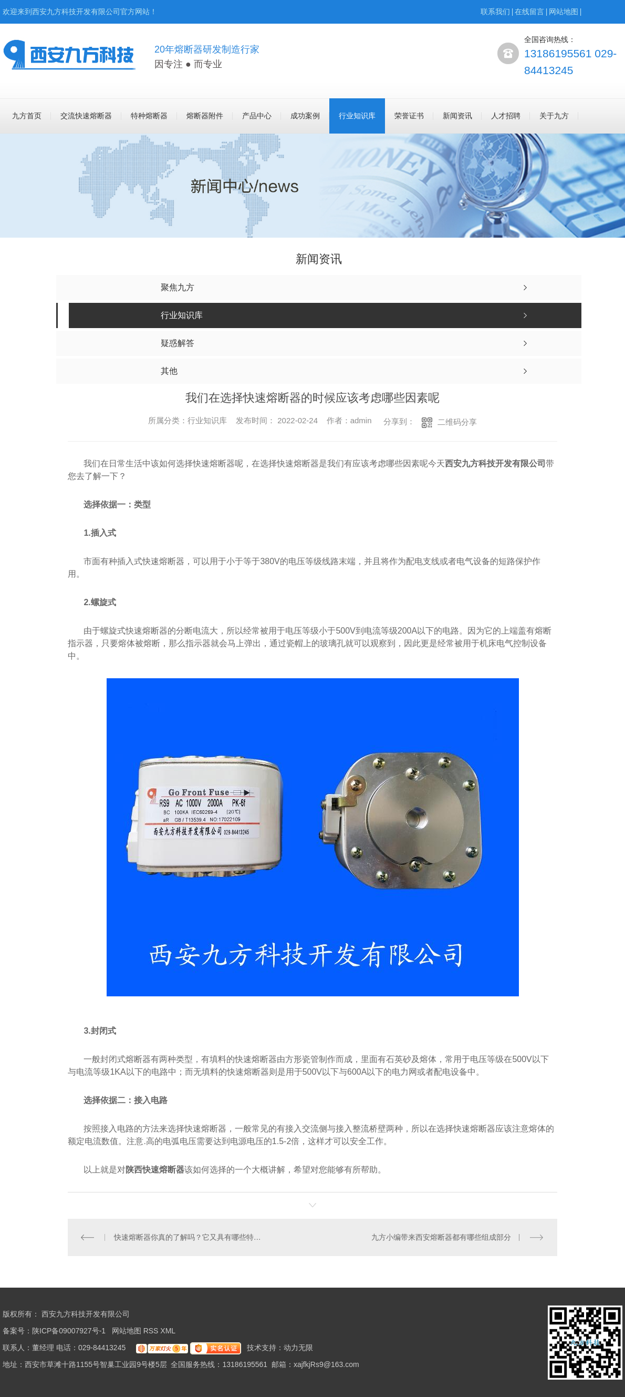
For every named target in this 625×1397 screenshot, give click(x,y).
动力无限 (298, 1347)
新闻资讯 (457, 115)
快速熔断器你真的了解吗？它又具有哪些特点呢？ (190, 1237)
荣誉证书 (409, 115)
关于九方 (554, 115)
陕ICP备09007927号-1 (69, 1331)
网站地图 (563, 11)
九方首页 (26, 115)
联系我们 (495, 11)
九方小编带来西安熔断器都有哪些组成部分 (441, 1237)
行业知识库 (357, 115)
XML (168, 1331)
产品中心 (257, 115)
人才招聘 (505, 115)
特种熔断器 (149, 115)
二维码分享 (457, 421)
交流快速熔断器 (86, 115)
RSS (152, 1331)
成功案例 (305, 115)
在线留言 (529, 11)
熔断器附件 (204, 115)
